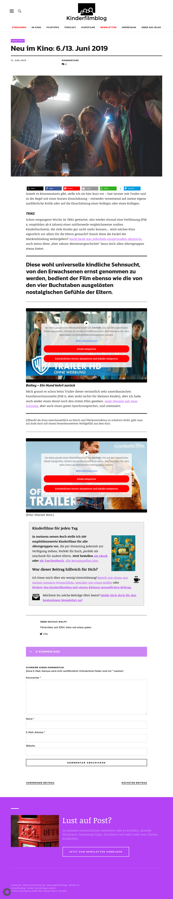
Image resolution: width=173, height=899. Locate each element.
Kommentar (33, 677)
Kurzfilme (88, 27)
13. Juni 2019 (18, 60)
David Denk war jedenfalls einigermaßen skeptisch (105, 239)
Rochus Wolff (57, 621)
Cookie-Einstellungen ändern (41, 888)
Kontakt (62, 891)
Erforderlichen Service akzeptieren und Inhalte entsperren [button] (86, 358)
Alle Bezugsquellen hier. (82, 561)
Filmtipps (53, 27)
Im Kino (36, 27)
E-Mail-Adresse (35, 732)
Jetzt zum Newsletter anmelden (96, 851)
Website (30, 746)
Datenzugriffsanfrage (56, 885)
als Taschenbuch (51, 561)
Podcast (70, 27)
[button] (35, 188)
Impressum (129, 27)
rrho (45, 634)
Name (30, 719)
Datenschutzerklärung (34, 885)
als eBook (101, 556)
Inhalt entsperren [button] (86, 348)
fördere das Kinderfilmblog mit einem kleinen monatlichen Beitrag (81, 587)
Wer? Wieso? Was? (47, 891)
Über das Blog (151, 27)
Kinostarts (18, 40)
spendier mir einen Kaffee (93, 582)
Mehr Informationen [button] (86, 340)
